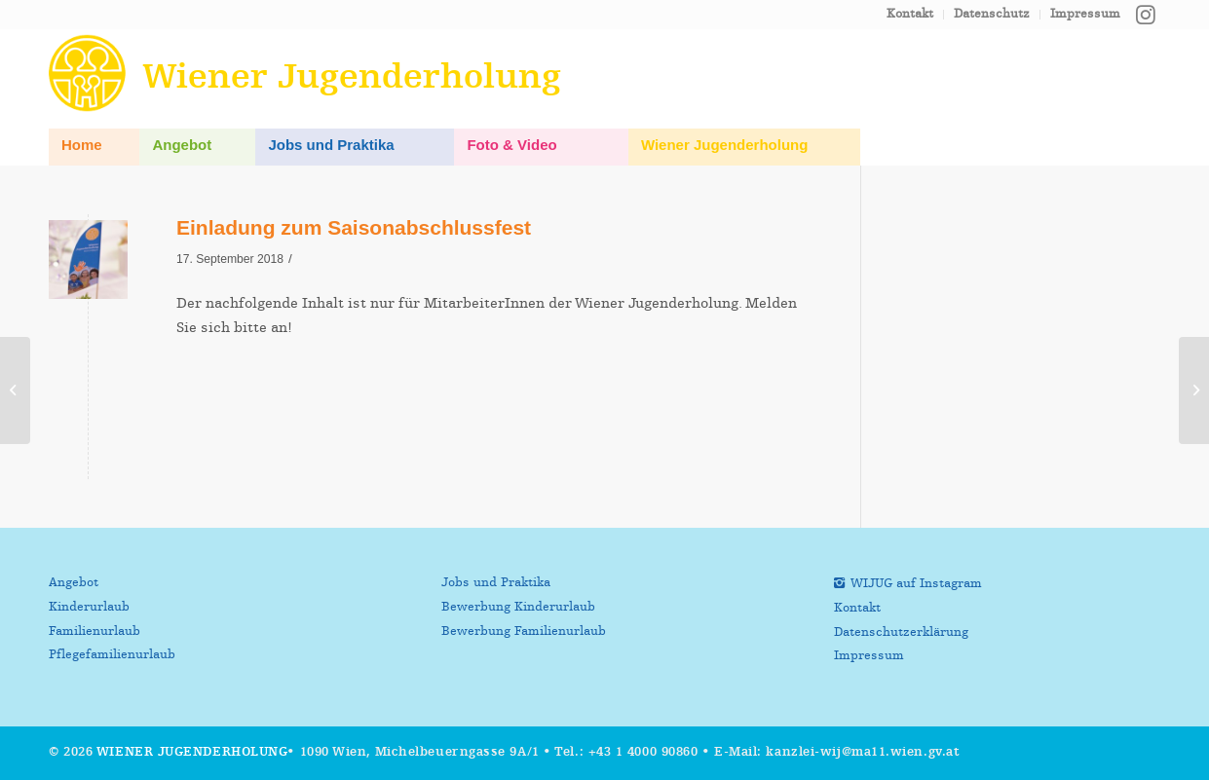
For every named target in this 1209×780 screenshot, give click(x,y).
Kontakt (910, 14)
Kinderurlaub (89, 607)
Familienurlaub (94, 631)
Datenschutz (992, 14)
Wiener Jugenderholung (192, 752)
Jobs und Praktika (495, 583)
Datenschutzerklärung (901, 632)
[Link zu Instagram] (1145, 14)
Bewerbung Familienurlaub (523, 631)
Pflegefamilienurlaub (112, 655)
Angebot (73, 583)
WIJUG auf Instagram (916, 583)
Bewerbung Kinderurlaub (518, 607)
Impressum (1085, 14)
